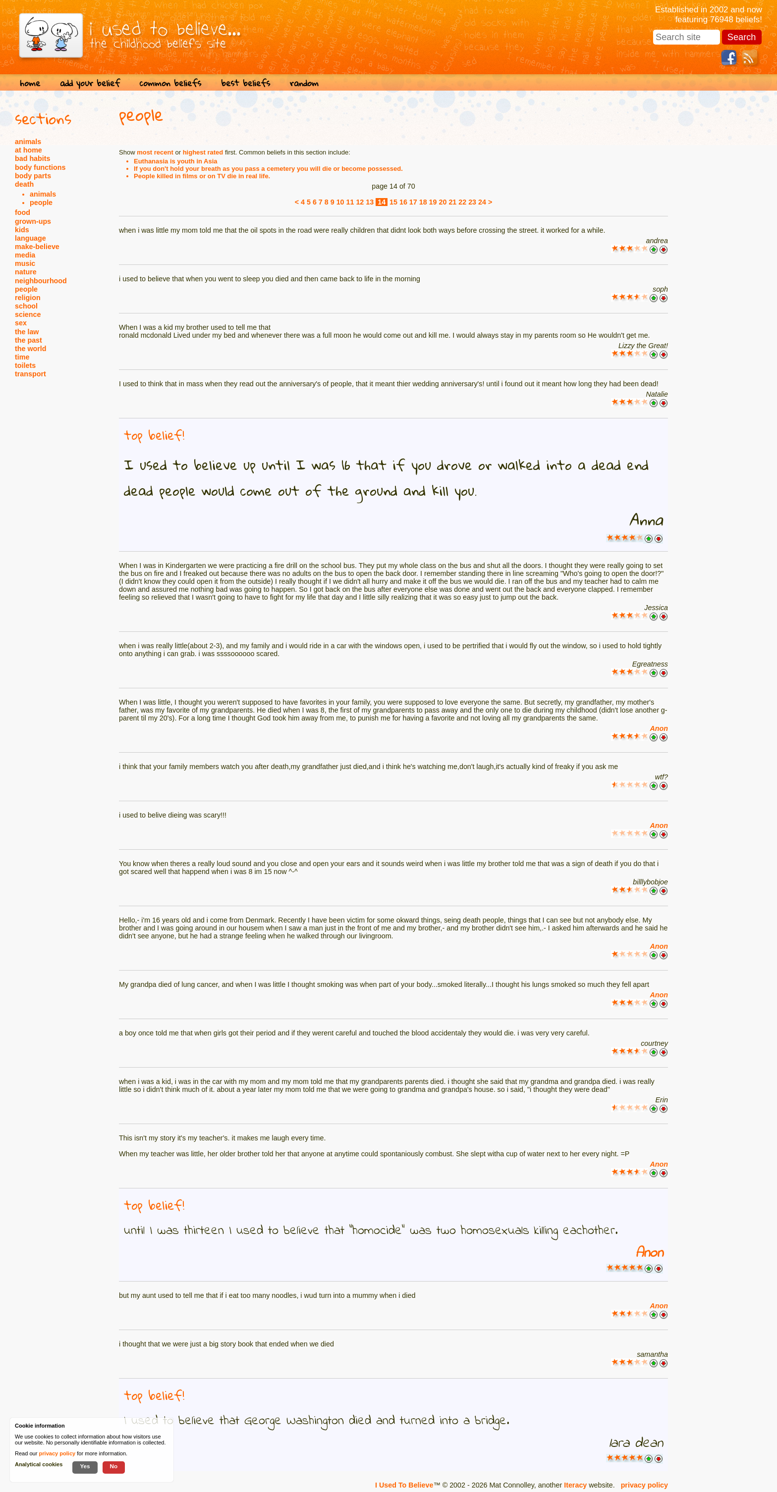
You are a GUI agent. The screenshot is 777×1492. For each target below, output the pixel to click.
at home (28, 150)
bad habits (33, 158)
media (25, 255)
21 (452, 202)
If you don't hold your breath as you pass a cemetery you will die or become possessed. (268, 168)
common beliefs (170, 83)
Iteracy (575, 1485)
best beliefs (245, 83)
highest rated (203, 152)
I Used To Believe (404, 1485)
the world (31, 349)
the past (28, 340)
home (30, 83)
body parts (33, 176)
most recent (155, 152)
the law (27, 332)
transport (30, 374)
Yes (85, 1466)
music (25, 263)
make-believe (37, 247)
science (28, 314)
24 (482, 202)
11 (350, 202)
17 (413, 202)
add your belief (90, 83)
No (114, 1466)
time (22, 357)
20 (443, 202)
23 (472, 202)
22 (462, 202)
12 (360, 202)
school (26, 306)
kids (22, 230)
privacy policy (644, 1485)
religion (28, 298)
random (304, 83)
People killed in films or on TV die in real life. (202, 176)
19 (433, 202)
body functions (40, 167)
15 (393, 202)
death (24, 184)
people (41, 202)
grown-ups (33, 221)
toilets (25, 365)
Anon (659, 728)
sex (21, 323)
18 (423, 202)
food (22, 212)
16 (403, 202)
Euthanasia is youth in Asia (176, 161)
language (30, 238)
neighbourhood (41, 281)
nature (26, 272)
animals (28, 142)
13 (370, 202)
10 (340, 202)
